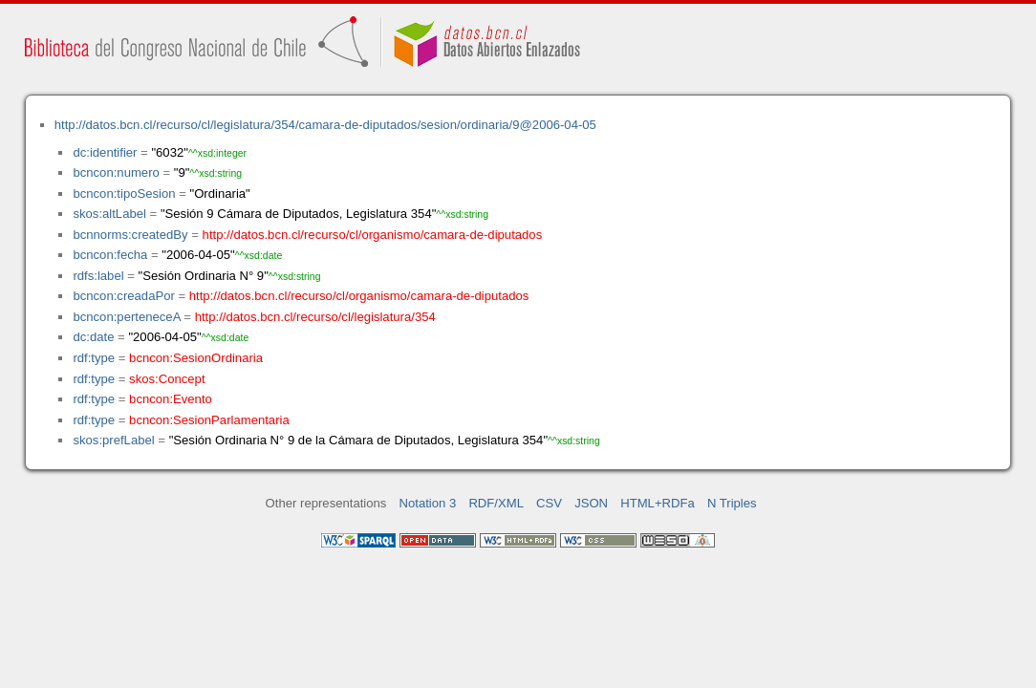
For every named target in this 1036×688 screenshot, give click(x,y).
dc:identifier (105, 152)
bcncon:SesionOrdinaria (196, 358)
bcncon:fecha (110, 254)
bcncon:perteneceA (126, 317)
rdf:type (94, 358)
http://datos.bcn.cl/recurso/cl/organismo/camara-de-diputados (373, 234)
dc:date (93, 337)
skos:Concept (167, 379)
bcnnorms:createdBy (130, 234)
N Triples (732, 503)
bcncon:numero (116, 172)
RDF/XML (496, 503)
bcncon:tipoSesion (124, 193)
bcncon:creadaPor (123, 296)
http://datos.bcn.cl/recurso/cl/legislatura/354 (315, 317)
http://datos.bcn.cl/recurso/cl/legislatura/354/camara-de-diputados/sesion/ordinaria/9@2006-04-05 (325, 125)
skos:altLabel (109, 213)
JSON (591, 503)
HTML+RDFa (657, 503)
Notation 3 (428, 503)
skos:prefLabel (113, 440)
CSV (549, 503)
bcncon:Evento (170, 399)
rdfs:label (98, 276)
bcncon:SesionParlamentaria (209, 420)
